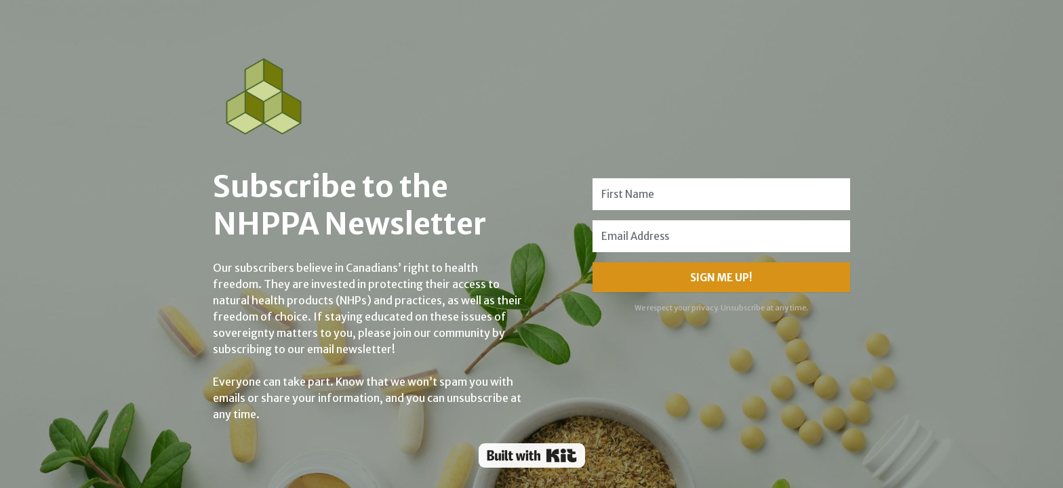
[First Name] (721, 194)
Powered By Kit (532, 455)
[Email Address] (721, 236)
